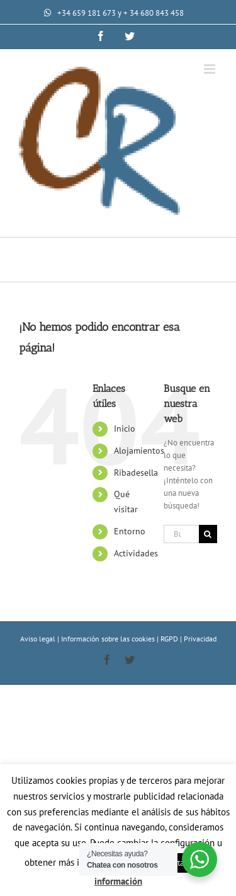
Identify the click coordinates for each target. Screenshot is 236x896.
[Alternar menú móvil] (210, 69)
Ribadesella (136, 472)
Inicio (124, 428)
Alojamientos (139, 450)
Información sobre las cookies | (110, 638)
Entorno (129, 531)
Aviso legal (38, 638)
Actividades (136, 553)
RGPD (170, 638)
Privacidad (200, 638)
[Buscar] (208, 534)
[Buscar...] (181, 534)
